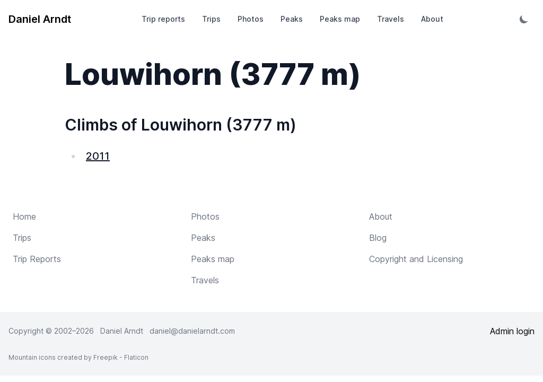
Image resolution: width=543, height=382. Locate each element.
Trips (211, 18)
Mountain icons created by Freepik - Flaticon (78, 357)
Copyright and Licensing (416, 259)
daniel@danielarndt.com (192, 330)
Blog (378, 237)
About (432, 18)
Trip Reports (37, 259)
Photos (251, 18)
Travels (390, 18)
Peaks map (340, 18)
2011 (98, 156)
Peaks (292, 18)
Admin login (512, 331)
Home (24, 216)
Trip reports (163, 18)
